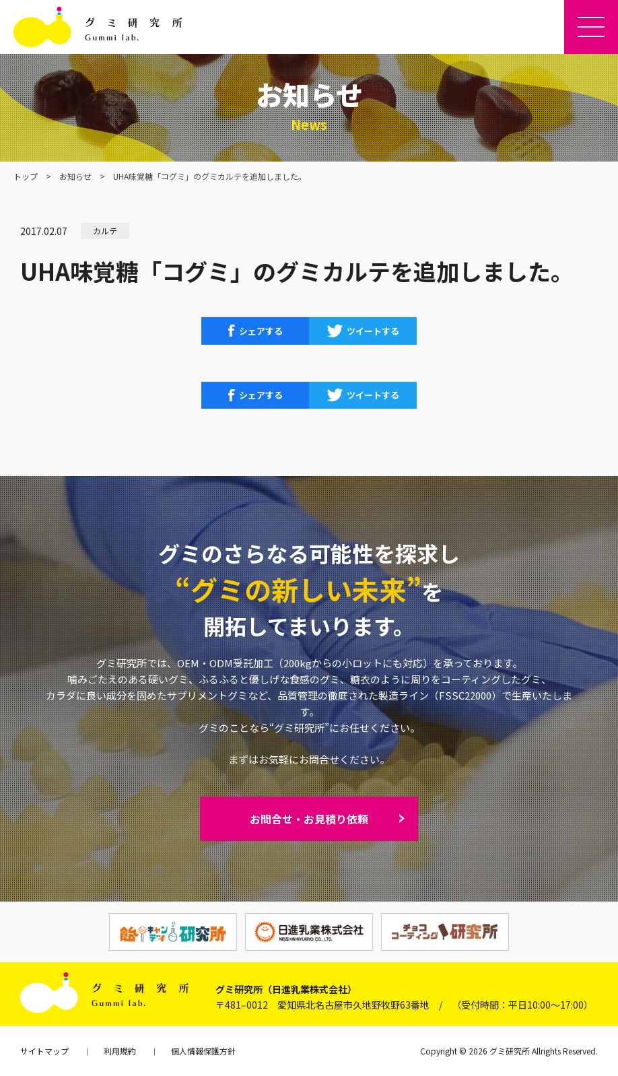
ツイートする (373, 331)
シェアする (261, 331)
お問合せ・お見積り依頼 (309, 819)
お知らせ (75, 176)
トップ (25, 176)
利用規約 (120, 1050)
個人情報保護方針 (203, 1050)
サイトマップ (44, 1050)
